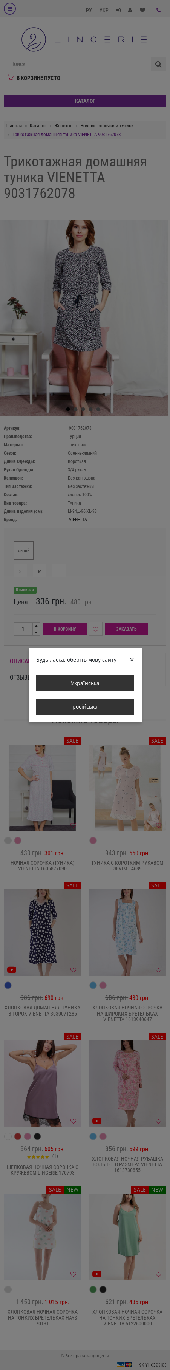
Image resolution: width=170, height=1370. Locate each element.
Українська (85, 683)
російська (85, 706)
